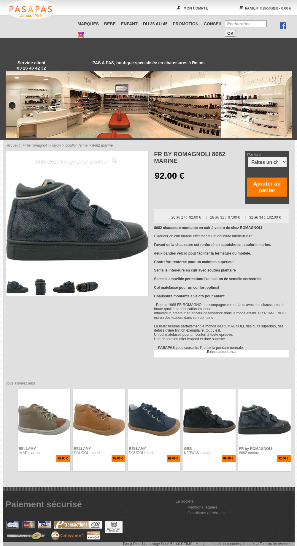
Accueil (12, 145)
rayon (56, 145)
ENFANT (129, 23)
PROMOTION (185, 23)
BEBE (110, 23)
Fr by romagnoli (35, 145)
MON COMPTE (196, 8)
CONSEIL (213, 23)
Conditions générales (206, 513)
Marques (88, 23)
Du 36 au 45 (155, 23)
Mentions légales (202, 507)
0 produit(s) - (264, 8)
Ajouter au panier (267, 187)
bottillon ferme (76, 145)
